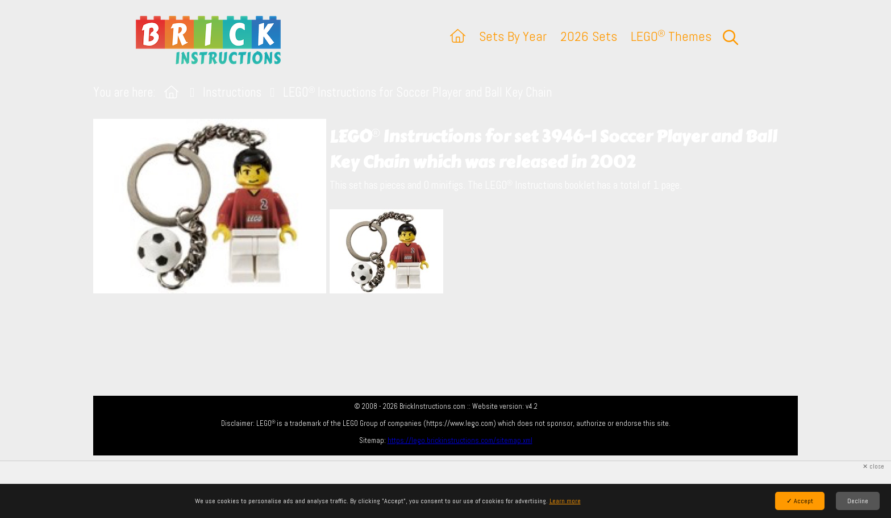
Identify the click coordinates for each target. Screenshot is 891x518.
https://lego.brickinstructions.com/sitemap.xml (460, 440)
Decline (857, 500)
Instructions (232, 92)
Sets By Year (513, 36)
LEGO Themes (671, 36)
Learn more (565, 500)
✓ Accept (799, 500)
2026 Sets (588, 36)
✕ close (873, 466)
